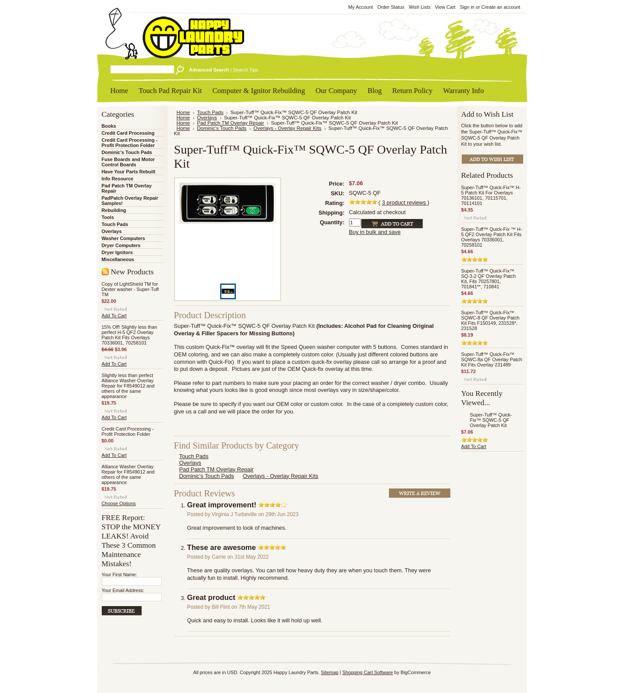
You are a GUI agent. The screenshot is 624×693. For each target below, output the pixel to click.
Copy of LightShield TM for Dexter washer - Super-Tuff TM (130, 289)
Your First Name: (119, 574)
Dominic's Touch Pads (127, 152)
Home (183, 112)
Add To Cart (114, 315)
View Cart (445, 7)
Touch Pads (115, 224)
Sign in (467, 7)
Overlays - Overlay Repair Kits (287, 128)
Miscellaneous (118, 259)
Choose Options (119, 503)
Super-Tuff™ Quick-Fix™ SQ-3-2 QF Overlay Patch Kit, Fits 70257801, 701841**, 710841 (488, 278)
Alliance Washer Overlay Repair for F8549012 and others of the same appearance (128, 474)
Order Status (390, 7)
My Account (360, 7)
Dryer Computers (121, 245)
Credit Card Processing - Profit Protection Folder (130, 142)
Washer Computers (123, 238)
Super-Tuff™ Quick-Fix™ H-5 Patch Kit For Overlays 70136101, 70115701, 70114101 (491, 195)
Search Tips (245, 69)
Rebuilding (114, 210)
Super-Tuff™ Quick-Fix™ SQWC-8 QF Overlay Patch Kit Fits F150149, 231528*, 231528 (490, 320)
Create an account (501, 7)
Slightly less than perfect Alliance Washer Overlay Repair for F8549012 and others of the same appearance (128, 386)
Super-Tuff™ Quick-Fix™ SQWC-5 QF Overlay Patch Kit (491, 420)
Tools (108, 217)
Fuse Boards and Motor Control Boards (128, 162)
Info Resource (118, 178)
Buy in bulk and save (375, 232)
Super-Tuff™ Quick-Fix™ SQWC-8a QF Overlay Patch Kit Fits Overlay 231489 (491, 359)
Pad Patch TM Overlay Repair (230, 123)
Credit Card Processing (128, 133)
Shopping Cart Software (367, 672)
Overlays (112, 231)
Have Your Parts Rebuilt (129, 171)
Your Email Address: (123, 590)
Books (109, 126)
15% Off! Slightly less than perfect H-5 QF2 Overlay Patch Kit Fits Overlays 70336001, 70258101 (129, 334)
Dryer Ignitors (117, 252)
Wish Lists (420, 7)
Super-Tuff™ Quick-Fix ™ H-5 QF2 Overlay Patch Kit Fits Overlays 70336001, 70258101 (491, 237)
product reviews (405, 202)
